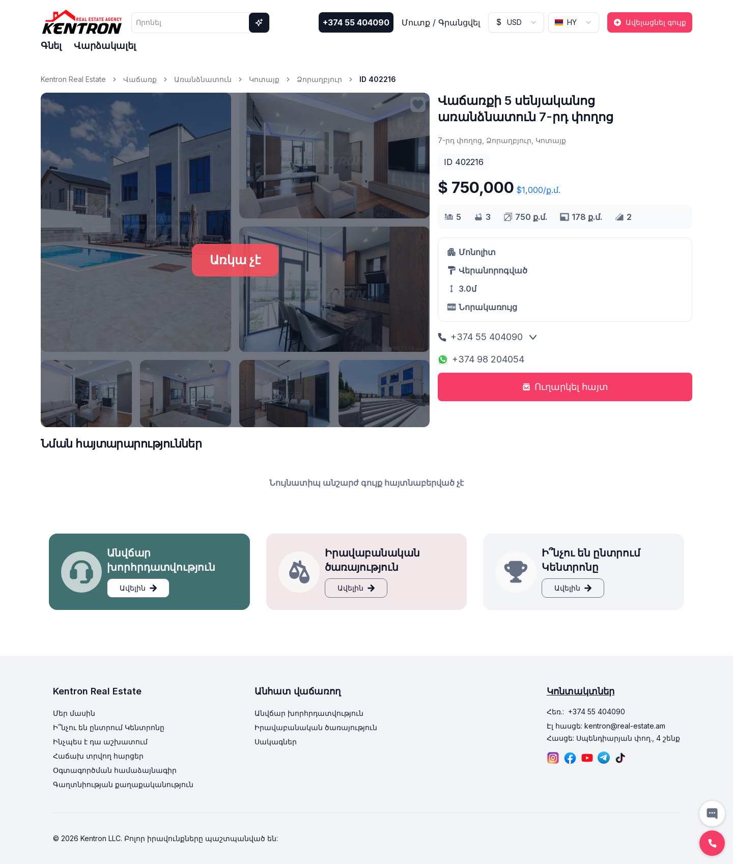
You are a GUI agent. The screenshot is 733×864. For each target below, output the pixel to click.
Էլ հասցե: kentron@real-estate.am (606, 725)
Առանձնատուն (203, 79)
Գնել (51, 45)
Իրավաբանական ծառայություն (316, 727)
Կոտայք (264, 79)
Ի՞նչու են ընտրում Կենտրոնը (108, 727)
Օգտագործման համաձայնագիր (115, 770)
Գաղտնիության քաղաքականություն (123, 784)
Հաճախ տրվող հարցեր (98, 755)
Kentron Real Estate (73, 79)
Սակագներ (276, 741)
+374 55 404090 (356, 22)
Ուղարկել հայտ (565, 386)
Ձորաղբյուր (319, 79)
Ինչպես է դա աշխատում (100, 741)
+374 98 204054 (481, 359)
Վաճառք (140, 79)
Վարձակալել (105, 45)
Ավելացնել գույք (649, 22)
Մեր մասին (74, 713)
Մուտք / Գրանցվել (441, 22)
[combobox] (516, 22)
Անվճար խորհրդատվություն (309, 713)
